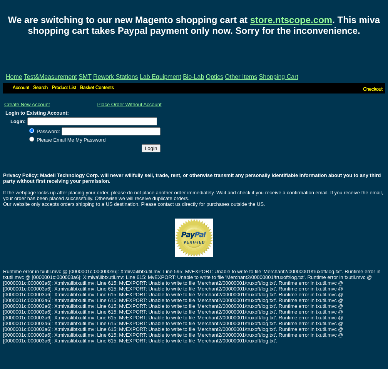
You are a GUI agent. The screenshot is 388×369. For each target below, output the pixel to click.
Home (14, 76)
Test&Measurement (50, 76)
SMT (85, 76)
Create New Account (27, 104)
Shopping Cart (278, 76)
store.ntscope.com (291, 20)
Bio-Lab (193, 76)
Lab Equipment (160, 76)
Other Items (241, 76)
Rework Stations (115, 76)
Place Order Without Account (129, 104)
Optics (214, 76)
